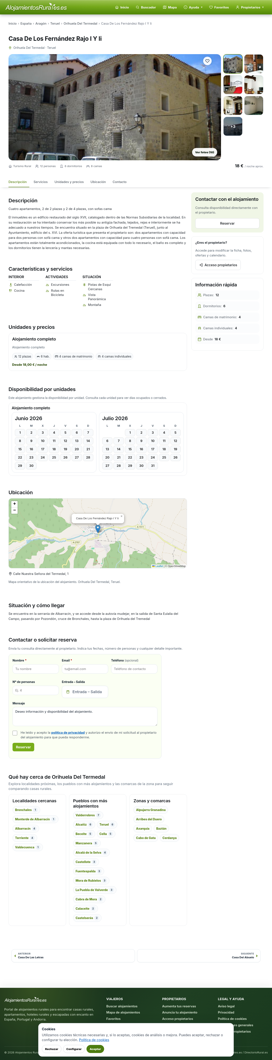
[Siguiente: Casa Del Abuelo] (199, 955)
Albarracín (26, 828)
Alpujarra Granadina (151, 810)
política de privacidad (68, 733)
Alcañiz (84, 824)
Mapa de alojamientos (123, 1012)
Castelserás (87, 918)
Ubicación (98, 182)
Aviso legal (226, 1006)
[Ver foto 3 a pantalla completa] (233, 84)
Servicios (41, 182)
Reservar (23, 747)
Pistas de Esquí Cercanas (99, 287)
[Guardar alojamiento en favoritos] (207, 61)
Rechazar (51, 1049)
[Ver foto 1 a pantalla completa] (233, 64)
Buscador (146, 7)
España (26, 23)
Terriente (25, 838)
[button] (98, 529)
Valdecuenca (27, 847)
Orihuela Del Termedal (80, 23)
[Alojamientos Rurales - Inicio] (36, 7)
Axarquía (142, 828)
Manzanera (87, 843)
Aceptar (95, 1049)
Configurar (74, 1049)
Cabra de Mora (89, 899)
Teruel (55, 23)
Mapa (170, 7)
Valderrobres (88, 815)
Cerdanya (169, 838)
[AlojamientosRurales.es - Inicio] (25, 1000)
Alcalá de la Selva (91, 852)
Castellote (86, 862)
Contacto (119, 182)
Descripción (17, 182)
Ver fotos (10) (204, 152)
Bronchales (26, 810)
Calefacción (23, 285)
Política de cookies (232, 1019)
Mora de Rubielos (91, 880)
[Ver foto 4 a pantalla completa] (254, 84)
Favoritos (219, 7)
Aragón (41, 23)
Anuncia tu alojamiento (179, 1012)
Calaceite (85, 908)
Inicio (122, 7)
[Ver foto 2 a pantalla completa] (254, 64)
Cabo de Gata (146, 838)
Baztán (161, 828)
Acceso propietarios (218, 265)
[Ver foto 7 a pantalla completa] (233, 126)
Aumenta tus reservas (179, 1006)
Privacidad (226, 1012)
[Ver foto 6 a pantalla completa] (254, 105)
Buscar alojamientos (121, 1006)
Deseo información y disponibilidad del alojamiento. (85, 716)
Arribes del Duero (149, 819)
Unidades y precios (69, 182)
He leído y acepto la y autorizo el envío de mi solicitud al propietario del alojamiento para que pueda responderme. (88, 735)
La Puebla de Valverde (95, 890)
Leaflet (157, 566)
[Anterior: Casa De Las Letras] (73, 955)
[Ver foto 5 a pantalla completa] (233, 105)
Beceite (84, 834)
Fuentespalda (89, 871)
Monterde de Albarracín (35, 819)
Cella (106, 834)
